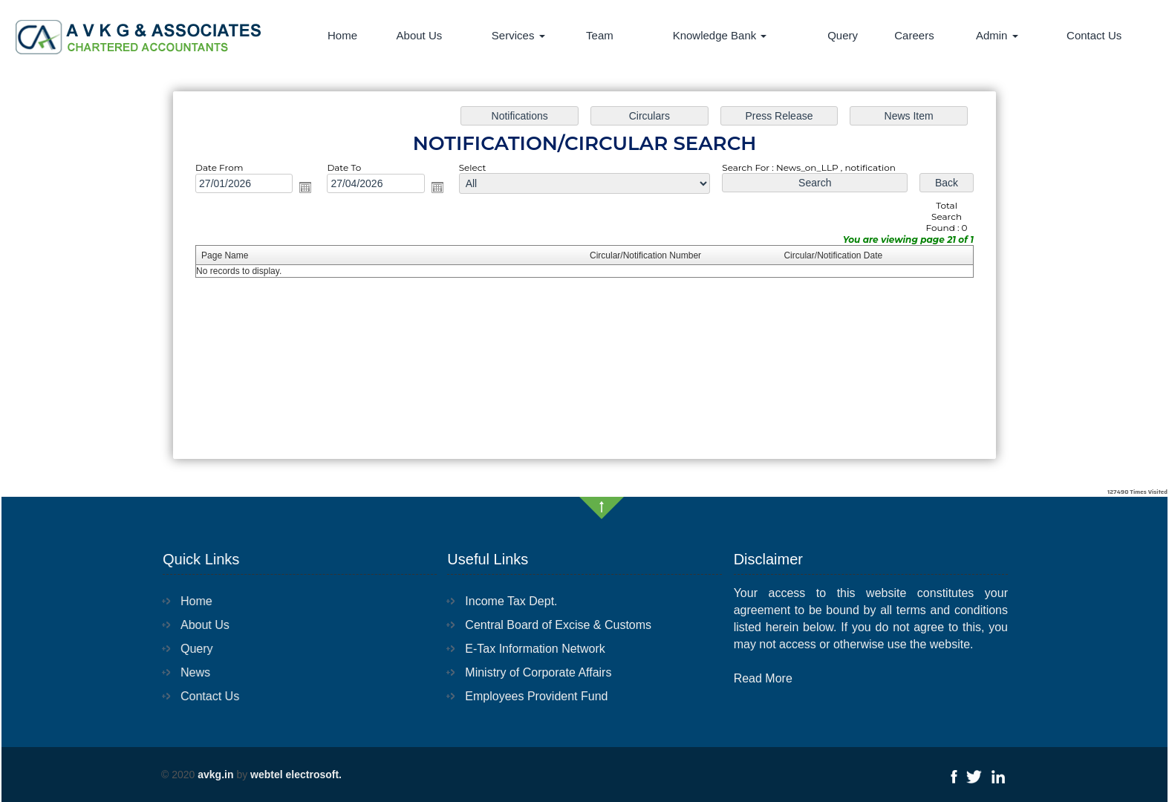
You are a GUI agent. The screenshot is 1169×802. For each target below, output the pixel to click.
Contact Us (1094, 35)
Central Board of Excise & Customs (558, 625)
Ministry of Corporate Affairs (538, 672)
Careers (914, 35)
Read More (763, 678)
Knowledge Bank (720, 35)
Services (518, 35)
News (193, 672)
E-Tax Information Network (535, 648)
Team (599, 35)
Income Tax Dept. (511, 601)
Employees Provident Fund (536, 696)
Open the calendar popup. (313, 190)
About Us (420, 35)
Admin (997, 35)
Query (842, 35)
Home (342, 35)
